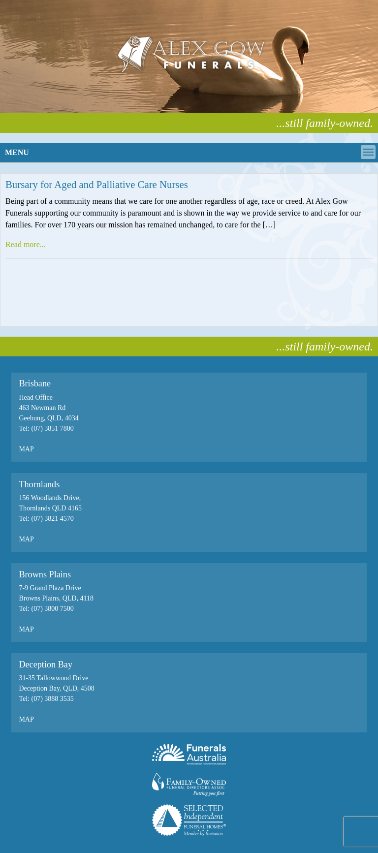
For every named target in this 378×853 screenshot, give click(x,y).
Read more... (25, 244)
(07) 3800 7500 (52, 608)
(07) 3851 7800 (52, 428)
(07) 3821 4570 (52, 518)
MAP (26, 449)
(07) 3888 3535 (52, 698)
